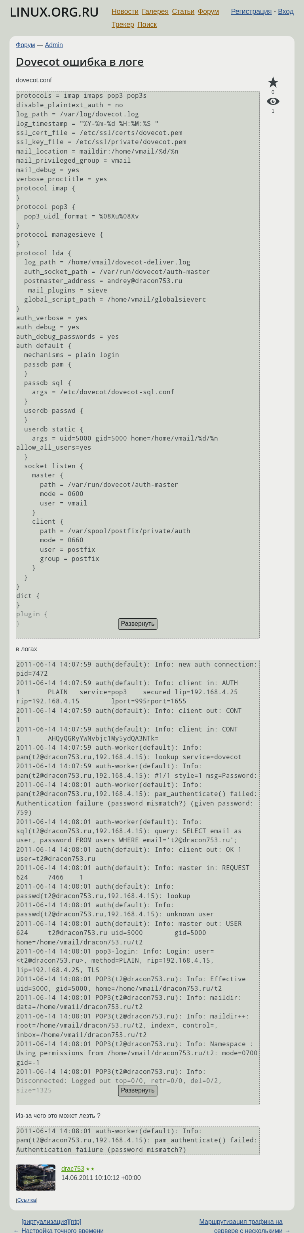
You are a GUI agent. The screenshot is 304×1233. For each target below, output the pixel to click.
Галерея (155, 11)
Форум (208, 11)
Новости (125, 11)
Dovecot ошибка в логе (80, 61)
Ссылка (26, 1200)
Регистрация (251, 11)
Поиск (147, 24)
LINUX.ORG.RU (54, 11)
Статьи (183, 11)
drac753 (72, 1168)
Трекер (123, 24)
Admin (54, 45)
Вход (286, 11)
